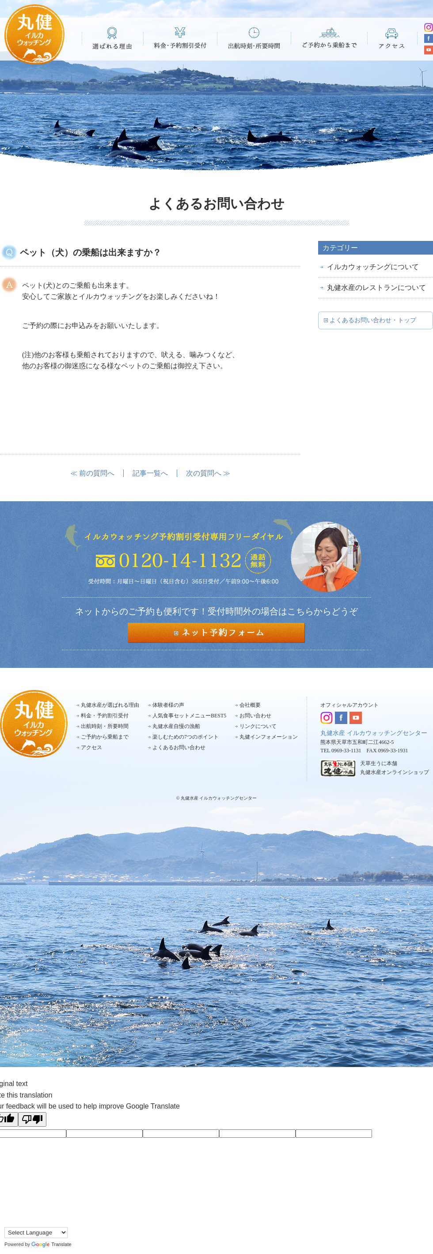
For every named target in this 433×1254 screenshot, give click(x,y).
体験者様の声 (168, 705)
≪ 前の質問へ (92, 473)
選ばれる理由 (113, 38)
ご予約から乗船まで (329, 38)
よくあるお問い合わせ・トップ (373, 320)
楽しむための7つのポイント (185, 737)
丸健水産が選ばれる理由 (110, 705)
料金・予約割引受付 (180, 38)
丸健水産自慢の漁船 (176, 726)
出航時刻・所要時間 (254, 38)
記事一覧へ (150, 473)
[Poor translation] (32, 1119)
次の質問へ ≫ (208, 473)
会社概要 (250, 705)
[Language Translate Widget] (36, 1232)
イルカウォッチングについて (373, 267)
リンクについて (258, 726)
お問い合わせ (255, 716)
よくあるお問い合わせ (178, 747)
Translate (51, 1244)
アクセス (393, 38)
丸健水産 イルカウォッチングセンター (373, 733)
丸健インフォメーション (268, 737)
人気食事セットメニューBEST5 (189, 716)
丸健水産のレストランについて (376, 287)
